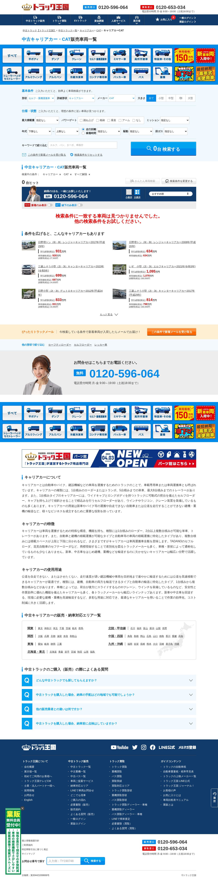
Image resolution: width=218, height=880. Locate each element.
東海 (30, 643)
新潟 (152, 628)
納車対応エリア (79, 785)
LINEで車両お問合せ (82, 790)
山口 (155, 636)
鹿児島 (169, 644)
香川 (168, 636)
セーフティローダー (59, 344)
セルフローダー (83, 344)
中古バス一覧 (78, 776)
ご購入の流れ (78, 799)
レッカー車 (100, 344)
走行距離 (91, 129)
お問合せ (29, 795)
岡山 (142, 636)
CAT (66, 174)
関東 (30, 628)
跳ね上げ (88, 120)
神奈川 (47, 628)
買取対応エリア (121, 785)
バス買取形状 (119, 799)
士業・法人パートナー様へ (39, 785)
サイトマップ (28, 854)
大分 (155, 644)
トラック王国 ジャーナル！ (178, 785)
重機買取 (117, 771)
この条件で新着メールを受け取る (47, 154)
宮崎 (161, 644)
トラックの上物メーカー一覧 (179, 776)
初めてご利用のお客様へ (38, 776)
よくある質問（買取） (124, 828)
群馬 (80, 628)
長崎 (142, 644)
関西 (30, 636)
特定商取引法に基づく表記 (35, 849)
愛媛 (174, 636)
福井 (139, 628)
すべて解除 (80, 174)
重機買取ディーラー (123, 809)
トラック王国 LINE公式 (176, 780)
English (28, 799)
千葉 (61, 628)
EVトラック (80, 18)
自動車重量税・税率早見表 (178, 771)
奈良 (65, 636)
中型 (170, 98)
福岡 (130, 644)
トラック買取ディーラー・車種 (129, 804)
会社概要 (29, 766)
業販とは (168, 804)
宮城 (73, 651)
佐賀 (136, 644)
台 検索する (163, 148)
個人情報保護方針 (30, 840)
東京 (40, 628)
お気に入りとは (172, 795)
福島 (92, 651)
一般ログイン (186, 18)
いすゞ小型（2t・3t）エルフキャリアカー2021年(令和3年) (162, 266)
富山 (145, 628)
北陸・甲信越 (117, 628)
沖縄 (176, 644)
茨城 (68, 628)
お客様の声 (169, 790)
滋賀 (59, 636)
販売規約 (75, 809)
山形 (86, 651)
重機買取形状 (119, 795)
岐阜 (46, 644)
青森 (60, 651)
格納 (102, 120)
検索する (92, 861)
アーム (126, 120)
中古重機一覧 (78, 771)
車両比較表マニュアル (176, 799)
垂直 (113, 120)
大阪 (40, 636)
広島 (149, 636)
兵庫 (46, 636)
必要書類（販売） (80, 804)
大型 (190, 98)
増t (180, 98)
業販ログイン (186, 21)
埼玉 (55, 628)
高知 (180, 636)
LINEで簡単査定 (121, 818)
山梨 (158, 628)
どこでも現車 (78, 795)
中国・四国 (115, 636)
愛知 (40, 644)
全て (151, 98)
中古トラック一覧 (80, 766)
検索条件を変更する (179, 181)
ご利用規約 (27, 845)
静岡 (53, 644)
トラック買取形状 (122, 790)
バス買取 (117, 776)
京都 (53, 636)
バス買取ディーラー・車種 (127, 814)
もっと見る (109, 314)
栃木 (74, 628)
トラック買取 (119, 766)
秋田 (79, 651)
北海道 (53, 651)
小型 (161, 98)
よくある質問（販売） (83, 814)
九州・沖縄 (115, 643)
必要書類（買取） (122, 823)
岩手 (67, 651)
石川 (132, 628)
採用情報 (29, 790)
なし (138, 120)
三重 (59, 644)
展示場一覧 (30, 771)
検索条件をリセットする (88, 154)
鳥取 (130, 636)
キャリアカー (50, 174)
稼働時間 (91, 133)
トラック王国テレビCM (37, 780)
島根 (136, 636)
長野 (164, 628)
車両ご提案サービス (81, 780)
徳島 (161, 636)
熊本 (149, 644)
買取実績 (117, 780)
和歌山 (73, 636)
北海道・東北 (36, 651)
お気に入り (164, 19)
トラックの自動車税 (174, 766)
